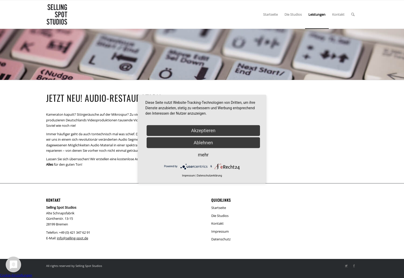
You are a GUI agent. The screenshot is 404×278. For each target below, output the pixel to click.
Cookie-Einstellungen (16, 275)
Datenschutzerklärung (209, 175)
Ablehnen (203, 142)
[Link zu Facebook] (354, 265)
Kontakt (217, 223)
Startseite (218, 207)
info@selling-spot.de (72, 238)
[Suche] (353, 14)
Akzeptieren (203, 130)
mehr (203, 154)
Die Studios (220, 215)
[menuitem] (270, 14)
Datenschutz (221, 239)
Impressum (220, 231)
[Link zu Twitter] (346, 265)
